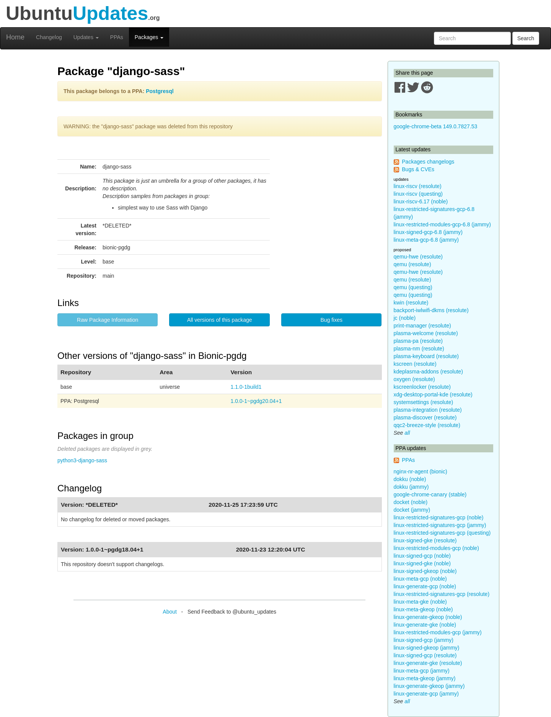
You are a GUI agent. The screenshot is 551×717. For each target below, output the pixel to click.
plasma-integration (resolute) (428, 410)
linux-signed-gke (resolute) (425, 540)
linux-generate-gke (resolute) (428, 663)
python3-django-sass (82, 460)
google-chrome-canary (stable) (430, 494)
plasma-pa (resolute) (418, 341)
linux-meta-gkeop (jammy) (425, 678)
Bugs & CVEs (418, 169)
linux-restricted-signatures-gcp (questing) (442, 533)
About (170, 612)
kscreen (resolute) (415, 364)
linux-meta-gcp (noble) (420, 579)
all (407, 433)
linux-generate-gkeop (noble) (428, 617)
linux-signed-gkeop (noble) (425, 571)
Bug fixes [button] (331, 320)
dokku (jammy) (411, 487)
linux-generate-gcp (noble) (425, 586)
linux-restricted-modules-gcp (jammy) (438, 632)
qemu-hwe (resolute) (418, 257)
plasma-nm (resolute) (419, 348)
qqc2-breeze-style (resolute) (427, 425)
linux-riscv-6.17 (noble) (421, 201)
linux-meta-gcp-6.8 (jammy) (426, 240)
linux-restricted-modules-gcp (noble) (436, 548)
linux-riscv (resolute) (418, 186)
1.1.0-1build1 (245, 387)
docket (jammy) (412, 510)
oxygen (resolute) (414, 379)
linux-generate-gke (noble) (425, 625)
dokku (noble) (410, 479)
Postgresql (159, 91)
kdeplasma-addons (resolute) (428, 371)
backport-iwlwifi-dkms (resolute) (431, 310)
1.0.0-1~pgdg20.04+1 (256, 401)
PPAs (116, 37)
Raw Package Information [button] (107, 320)
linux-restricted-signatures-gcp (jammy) (440, 525)
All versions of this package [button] (219, 320)
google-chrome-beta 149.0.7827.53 (436, 126)
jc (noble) (405, 318)
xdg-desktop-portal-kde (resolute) (433, 394)
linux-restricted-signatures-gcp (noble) (439, 517)
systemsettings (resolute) (423, 402)
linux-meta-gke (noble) (420, 602)
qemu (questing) (413, 287)
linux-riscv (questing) (418, 194)
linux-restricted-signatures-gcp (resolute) (442, 594)
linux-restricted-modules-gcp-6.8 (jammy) (442, 224)
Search (525, 38)
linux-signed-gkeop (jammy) (427, 648)
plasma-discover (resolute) (425, 417)
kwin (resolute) (411, 303)
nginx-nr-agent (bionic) (420, 471)
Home (15, 37)
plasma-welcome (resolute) (426, 333)
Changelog (49, 37)
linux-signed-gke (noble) (422, 563)
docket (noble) (411, 502)
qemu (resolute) (412, 264)
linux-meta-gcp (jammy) (422, 671)
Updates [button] (86, 37)
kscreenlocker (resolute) (422, 387)
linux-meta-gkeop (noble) (423, 609)
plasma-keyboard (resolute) (426, 356)
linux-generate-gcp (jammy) (426, 694)
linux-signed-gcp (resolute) (425, 655)
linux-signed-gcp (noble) (422, 556)
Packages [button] (149, 37)
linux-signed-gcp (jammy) (423, 640)
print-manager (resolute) (422, 325)
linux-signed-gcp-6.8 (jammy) (428, 232)
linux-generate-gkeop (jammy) (429, 686)
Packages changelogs (428, 162)
